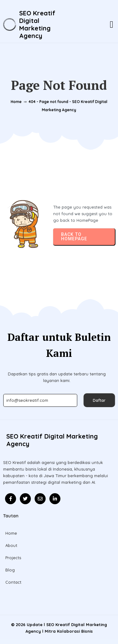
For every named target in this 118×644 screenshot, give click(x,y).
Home (16, 101)
